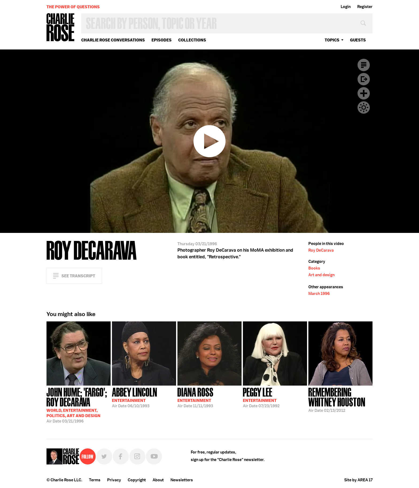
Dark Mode (364, 107)
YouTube (154, 456)
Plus (364, 93)
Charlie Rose (60, 27)
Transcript (364, 65)
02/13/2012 (340, 399)
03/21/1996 (78, 405)
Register (365, 6)
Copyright (137, 480)
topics (332, 40)
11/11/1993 (195, 397)
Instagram (137, 456)
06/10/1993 (134, 397)
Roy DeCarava (321, 250)
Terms (94, 480)
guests (358, 40)
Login (346, 6)
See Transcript (78, 275)
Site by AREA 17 (358, 480)
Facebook (121, 456)
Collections (192, 40)
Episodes (162, 40)
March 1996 (319, 293)
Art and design (321, 275)
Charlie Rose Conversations (113, 40)
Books (314, 268)
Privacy (114, 480)
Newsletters (181, 480)
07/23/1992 (261, 397)
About (158, 480)
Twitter (104, 456)
